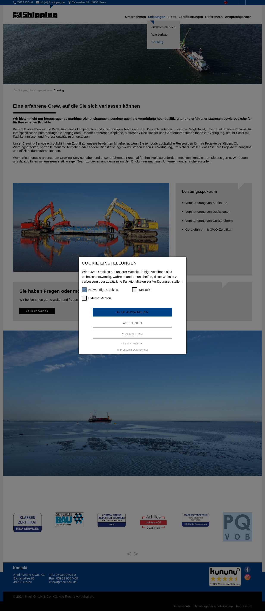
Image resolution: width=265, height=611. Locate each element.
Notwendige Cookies (100, 289)
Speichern (132, 334)
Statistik (141, 289)
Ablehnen (132, 323)
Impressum (124, 349)
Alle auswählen (132, 312)
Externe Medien (96, 298)
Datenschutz (140, 349)
